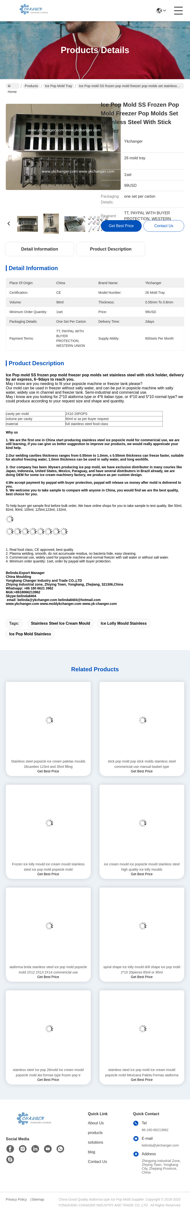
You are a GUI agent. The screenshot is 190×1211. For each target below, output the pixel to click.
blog (91, 1152)
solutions (95, 1142)
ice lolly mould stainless (124, 623)
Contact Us (97, 1162)
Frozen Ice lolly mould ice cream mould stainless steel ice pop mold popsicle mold (48, 866)
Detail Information (39, 249)
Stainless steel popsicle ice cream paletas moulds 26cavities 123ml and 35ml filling (48, 764)
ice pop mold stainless (30, 634)
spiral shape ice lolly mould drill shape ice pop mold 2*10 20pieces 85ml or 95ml (141, 969)
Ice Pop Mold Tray (58, 86)
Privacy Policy (16, 1199)
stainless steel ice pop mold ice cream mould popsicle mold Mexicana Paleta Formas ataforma (141, 1072)
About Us (96, 1123)
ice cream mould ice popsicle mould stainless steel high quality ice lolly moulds (142, 866)
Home (12, 86)
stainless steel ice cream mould (60, 623)
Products (31, 86)
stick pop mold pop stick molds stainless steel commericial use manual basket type (142, 764)
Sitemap (38, 1199)
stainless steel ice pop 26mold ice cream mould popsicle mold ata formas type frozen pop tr (48, 1072)
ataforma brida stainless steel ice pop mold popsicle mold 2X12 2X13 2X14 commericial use (48, 969)
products (95, 1133)
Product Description (111, 249)
